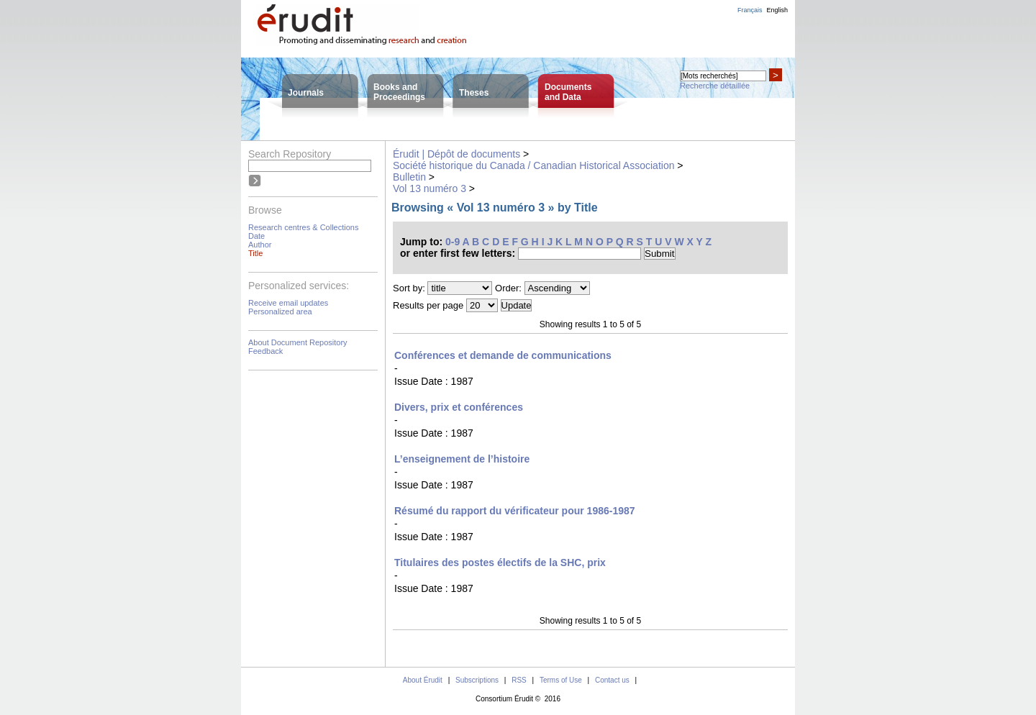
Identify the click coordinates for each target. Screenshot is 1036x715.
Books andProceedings (399, 92)
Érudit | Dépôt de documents (456, 154)
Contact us (612, 680)
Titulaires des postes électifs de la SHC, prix (500, 562)
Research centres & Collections (303, 227)
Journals (306, 93)
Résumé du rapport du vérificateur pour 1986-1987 (514, 510)
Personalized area (280, 311)
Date (256, 236)
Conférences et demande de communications (503, 355)
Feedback (265, 351)
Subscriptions (477, 680)
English (777, 10)
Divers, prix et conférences (458, 407)
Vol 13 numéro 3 (429, 188)
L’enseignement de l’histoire (462, 459)
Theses (474, 93)
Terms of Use (561, 680)
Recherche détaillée (715, 85)
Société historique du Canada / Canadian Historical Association (533, 165)
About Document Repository (297, 342)
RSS (519, 680)
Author (259, 244)
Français (750, 10)
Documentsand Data (568, 92)
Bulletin (409, 177)
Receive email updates (288, 303)
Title (255, 253)
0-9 (452, 241)
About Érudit (422, 680)
